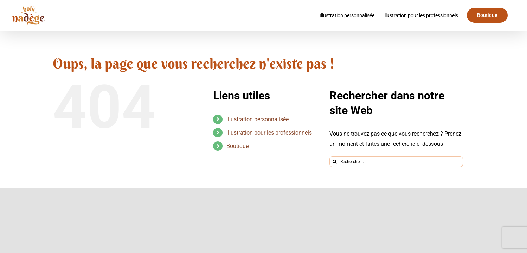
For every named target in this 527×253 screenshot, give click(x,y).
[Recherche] (334, 161)
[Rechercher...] (396, 161)
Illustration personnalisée (257, 119)
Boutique (237, 146)
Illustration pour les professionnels (269, 132)
